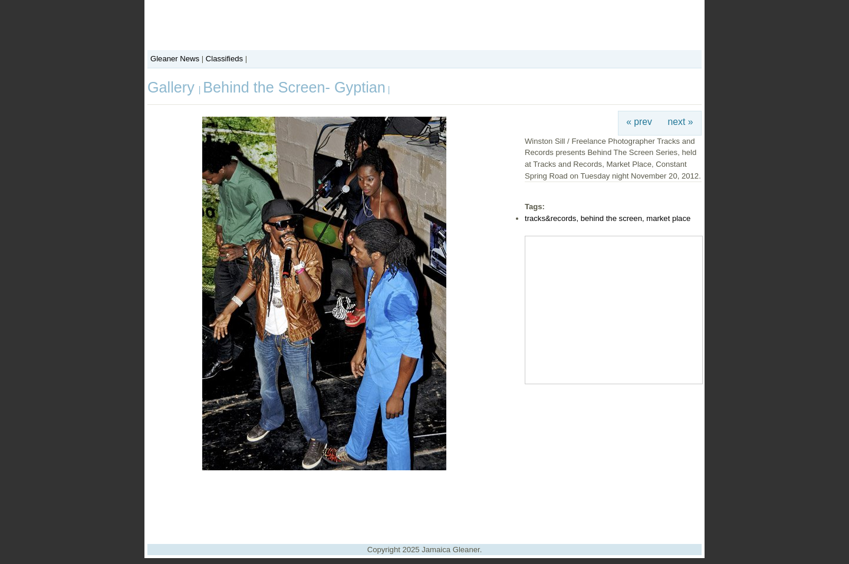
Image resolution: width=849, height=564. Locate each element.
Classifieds (224, 58)
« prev (639, 122)
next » (680, 122)
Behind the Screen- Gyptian (294, 87)
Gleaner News (174, 58)
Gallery (173, 87)
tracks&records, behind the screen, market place (607, 218)
